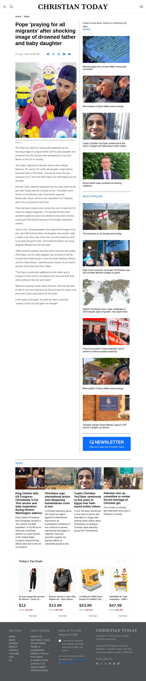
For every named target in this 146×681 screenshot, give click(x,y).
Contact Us (38, 664)
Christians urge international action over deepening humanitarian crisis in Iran (57, 500)
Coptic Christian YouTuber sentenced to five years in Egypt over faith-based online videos (87, 500)
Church (13, 650)
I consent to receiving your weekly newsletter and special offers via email (73, 645)
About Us (36, 637)
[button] (4, 7)
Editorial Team (40, 640)
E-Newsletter (39, 660)
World (13, 647)
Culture (14, 653)
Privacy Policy (40, 653)
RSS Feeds (37, 657)
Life (11, 657)
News (26, 16)
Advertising (38, 643)
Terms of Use (79, 659)
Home (18, 16)
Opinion (13, 643)
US (10, 660)
